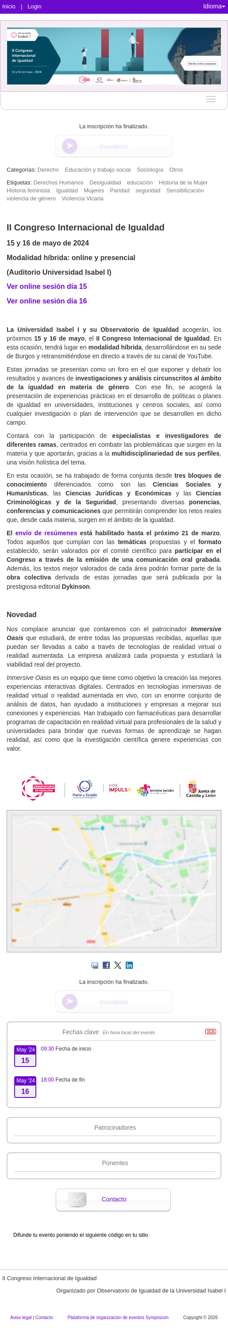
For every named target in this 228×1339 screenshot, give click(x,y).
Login (34, 6)
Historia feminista (28, 190)
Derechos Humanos (58, 182)
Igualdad (67, 190)
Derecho (48, 169)
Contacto (113, 1199)
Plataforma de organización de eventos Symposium (118, 1317)
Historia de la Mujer (183, 182)
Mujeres (94, 190)
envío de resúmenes (46, 533)
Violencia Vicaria (83, 198)
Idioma (214, 6)
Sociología (150, 169)
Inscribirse (114, 146)
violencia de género (31, 198)
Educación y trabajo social (98, 169)
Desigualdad (105, 182)
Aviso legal (21, 1317)
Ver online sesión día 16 (47, 301)
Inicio (8, 6)
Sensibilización (185, 190)
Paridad (119, 190)
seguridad (147, 190)
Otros (176, 169)
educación (140, 182)
